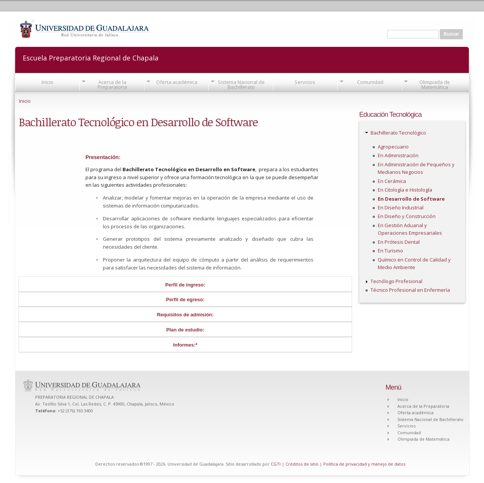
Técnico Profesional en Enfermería (410, 289)
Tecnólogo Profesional (396, 281)
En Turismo (390, 250)
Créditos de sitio (301, 464)
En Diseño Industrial (401, 207)
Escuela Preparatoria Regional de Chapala (90, 57)
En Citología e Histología (405, 189)
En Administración (398, 155)
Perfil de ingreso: (185, 285)
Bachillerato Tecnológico (398, 132)
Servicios (305, 82)
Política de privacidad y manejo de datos (364, 464)
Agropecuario (393, 146)
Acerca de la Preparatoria (112, 84)
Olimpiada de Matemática (434, 84)
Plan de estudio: (185, 330)
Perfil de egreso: (185, 299)
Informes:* (185, 345)
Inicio (47, 82)
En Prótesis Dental (399, 241)
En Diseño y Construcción (407, 216)
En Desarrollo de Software (411, 198)
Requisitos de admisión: (185, 314)
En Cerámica (392, 181)
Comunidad (370, 82)
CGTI (276, 464)
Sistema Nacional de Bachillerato (241, 84)
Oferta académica (176, 82)
